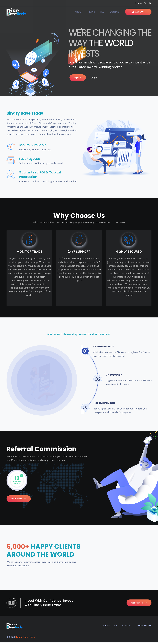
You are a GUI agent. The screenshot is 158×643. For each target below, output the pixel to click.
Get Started (139, 603)
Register (77, 76)
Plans (98, 12)
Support (138, 3)
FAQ (108, 12)
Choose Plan (116, 375)
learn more (18, 499)
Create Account (106, 347)
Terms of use (144, 626)
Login (99, 76)
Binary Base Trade (25, 637)
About (86, 12)
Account (140, 12)
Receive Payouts (107, 403)
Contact (119, 12)
